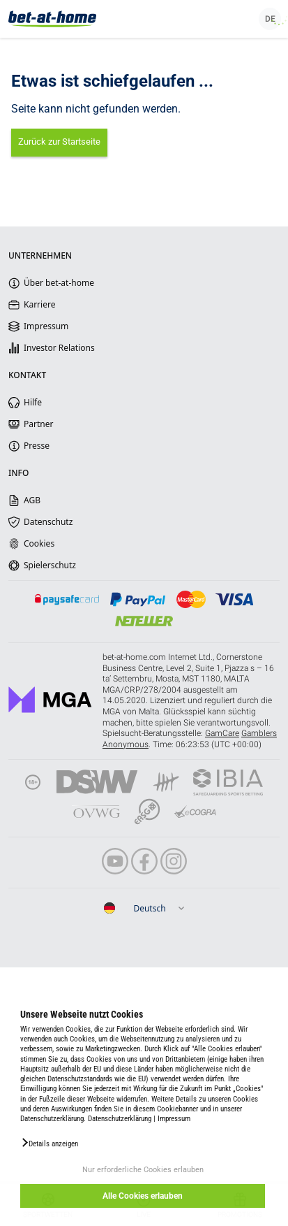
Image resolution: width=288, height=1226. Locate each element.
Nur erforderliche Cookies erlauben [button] (143, 1169)
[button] (49, 1142)
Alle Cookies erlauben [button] (143, 1196)
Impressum (174, 1118)
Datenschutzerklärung (119, 1118)
